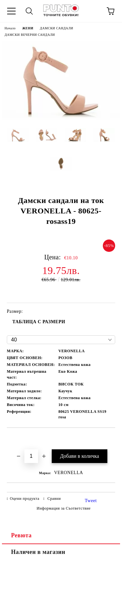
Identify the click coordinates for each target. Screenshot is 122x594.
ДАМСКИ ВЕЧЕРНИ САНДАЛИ (30, 34)
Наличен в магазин (38, 552)
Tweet (91, 500)
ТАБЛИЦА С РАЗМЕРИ (38, 321)
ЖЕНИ (27, 28)
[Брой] (31, 456)
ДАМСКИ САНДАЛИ (57, 28)
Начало (10, 28)
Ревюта (21, 535)
